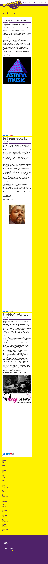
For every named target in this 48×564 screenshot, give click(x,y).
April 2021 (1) (5, 461)
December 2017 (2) (4, 499)
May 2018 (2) (5, 486)
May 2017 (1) (5, 507)
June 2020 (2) (5, 471)
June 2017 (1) (5, 506)
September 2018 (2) (4, 481)
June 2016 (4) (5, 521)
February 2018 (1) (4, 492)
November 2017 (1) (4, 502)
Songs (29, 2)
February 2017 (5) (4, 513)
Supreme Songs (13, 4)
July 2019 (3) (4, 475)
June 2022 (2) (5, 524)
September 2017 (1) (4, 504)
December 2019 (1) (4, 473)
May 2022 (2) (5, 525)
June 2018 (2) (5, 485)
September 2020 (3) (4, 466)
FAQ (45, 2)
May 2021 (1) (5, 460)
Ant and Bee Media (17, 555)
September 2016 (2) (4, 518)
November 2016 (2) (4, 516)
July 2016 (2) (4, 520)
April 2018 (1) (5, 487)
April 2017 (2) (5, 509)
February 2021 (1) (4, 463)
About (34, 2)
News (24, 2)
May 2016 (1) (5, 523)
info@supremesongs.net (10, 550)
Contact (40, 2)
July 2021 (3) (4, 458)
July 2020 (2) (4, 470)
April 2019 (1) (5, 476)
